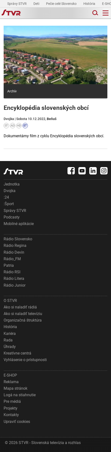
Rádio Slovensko (18, 239)
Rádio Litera (14, 278)
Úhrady (10, 346)
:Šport (9, 204)
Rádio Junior (14, 285)
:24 (6, 197)
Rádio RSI (12, 272)
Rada (8, 340)
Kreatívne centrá (17, 353)
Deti (36, 4)
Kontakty (11, 414)
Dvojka (10, 190)
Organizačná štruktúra (23, 320)
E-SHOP (10, 375)
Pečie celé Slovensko (61, 4)
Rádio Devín (14, 252)
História (89, 4)
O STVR (10, 300)
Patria (9, 265)
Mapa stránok (15, 388)
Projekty (10, 408)
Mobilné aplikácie (19, 223)
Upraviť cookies (17, 421)
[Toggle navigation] (105, 13)
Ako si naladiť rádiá (20, 307)
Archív (12, 91)
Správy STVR (17, 4)
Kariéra (10, 333)
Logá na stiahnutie (20, 395)
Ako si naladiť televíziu (23, 313)
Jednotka (12, 184)
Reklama (11, 381)
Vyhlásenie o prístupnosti (25, 359)
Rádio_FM (12, 259)
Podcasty (12, 217)
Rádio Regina (15, 245)
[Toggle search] (94, 13)
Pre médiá (12, 401)
